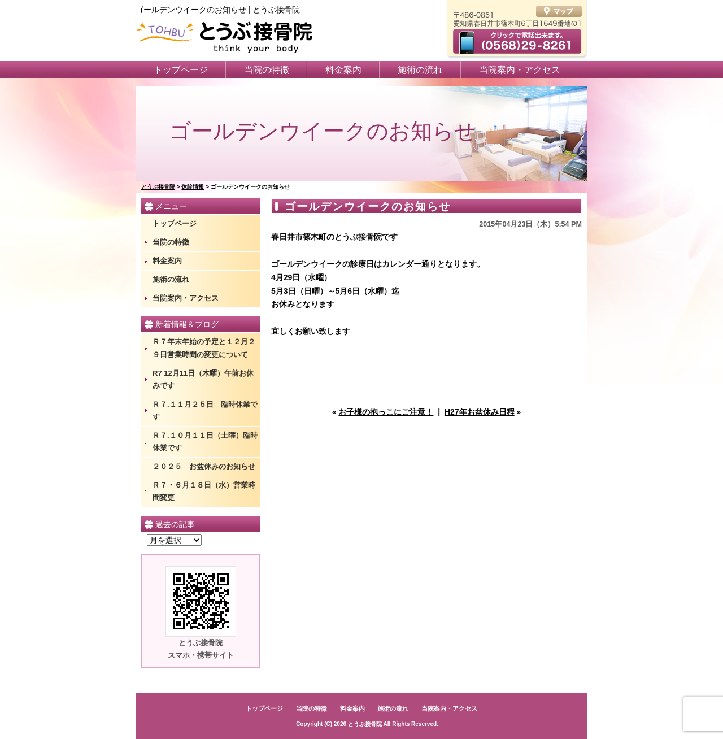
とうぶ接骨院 (365, 724)
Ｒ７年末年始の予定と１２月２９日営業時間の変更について (204, 347)
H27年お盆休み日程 (480, 411)
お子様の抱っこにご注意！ (385, 411)
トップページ (181, 70)
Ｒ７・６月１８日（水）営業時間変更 (204, 491)
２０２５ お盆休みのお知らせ (204, 466)
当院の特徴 (266, 70)
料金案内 (343, 70)
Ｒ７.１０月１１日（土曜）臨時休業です (205, 441)
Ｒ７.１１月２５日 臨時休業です (205, 410)
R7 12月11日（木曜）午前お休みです (203, 379)
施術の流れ (420, 70)
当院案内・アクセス (519, 70)
